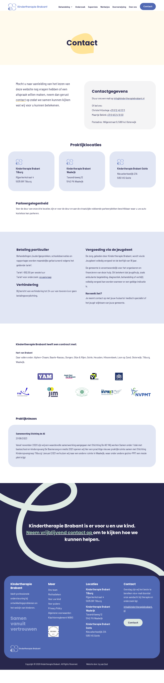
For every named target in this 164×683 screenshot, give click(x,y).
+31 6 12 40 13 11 (117, 97)
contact (21, 87)
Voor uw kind (54, 586)
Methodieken (54, 581)
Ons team (52, 577)
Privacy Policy (55, 595)
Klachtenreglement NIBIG (60, 604)
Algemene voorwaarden (59, 600)
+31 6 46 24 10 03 (115, 102)
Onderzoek (80, 7)
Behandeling (64, 7)
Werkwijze (105, 7)
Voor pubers (54, 590)
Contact (147, 6)
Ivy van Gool (103, 651)
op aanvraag (45, 264)
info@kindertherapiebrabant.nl (129, 85)
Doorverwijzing (119, 7)
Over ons (133, 7)
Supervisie (93, 7)
